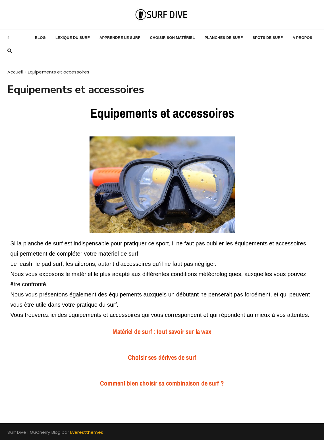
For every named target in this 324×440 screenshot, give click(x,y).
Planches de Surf (224, 37)
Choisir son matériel (172, 37)
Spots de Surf (267, 37)
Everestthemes (86, 432)
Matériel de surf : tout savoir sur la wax (162, 331)
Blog (40, 37)
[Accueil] (15, 72)
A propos (302, 37)
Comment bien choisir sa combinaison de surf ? (162, 383)
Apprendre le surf (119, 37)
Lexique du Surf (72, 37)
